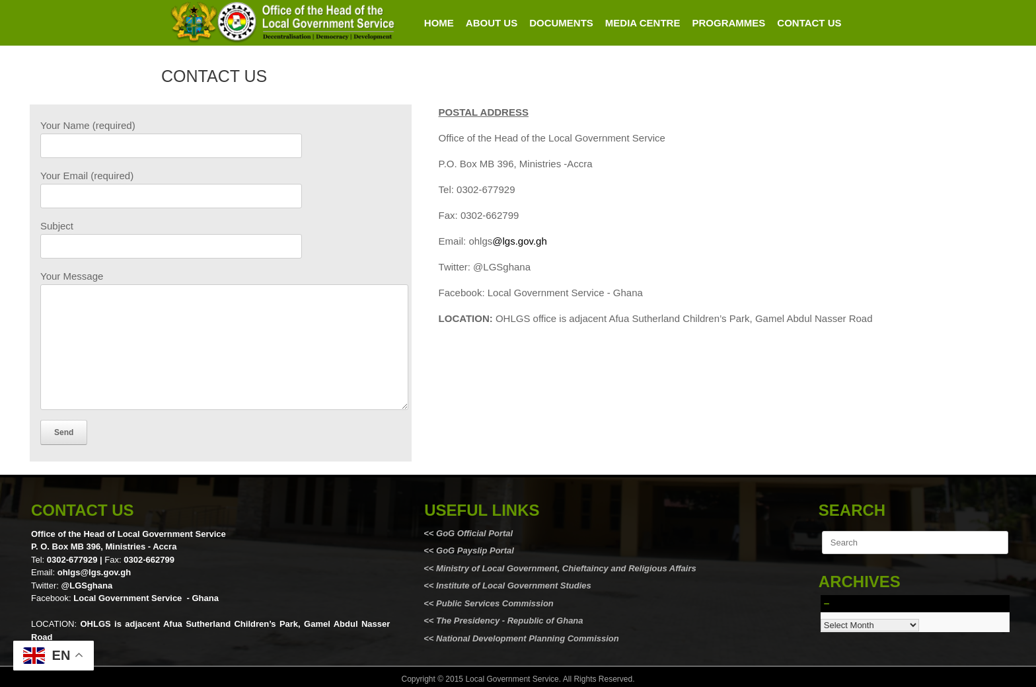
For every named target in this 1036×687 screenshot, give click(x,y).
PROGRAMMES (728, 22)
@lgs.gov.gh (519, 241)
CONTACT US (809, 22)
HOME (439, 22)
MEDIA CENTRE (643, 22)
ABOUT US (491, 22)
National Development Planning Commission (527, 638)
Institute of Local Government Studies (512, 585)
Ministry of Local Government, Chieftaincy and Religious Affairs (566, 568)
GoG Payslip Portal (475, 550)
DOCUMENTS (561, 22)
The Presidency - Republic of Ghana (508, 621)
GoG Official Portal (474, 533)
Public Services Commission (495, 603)
